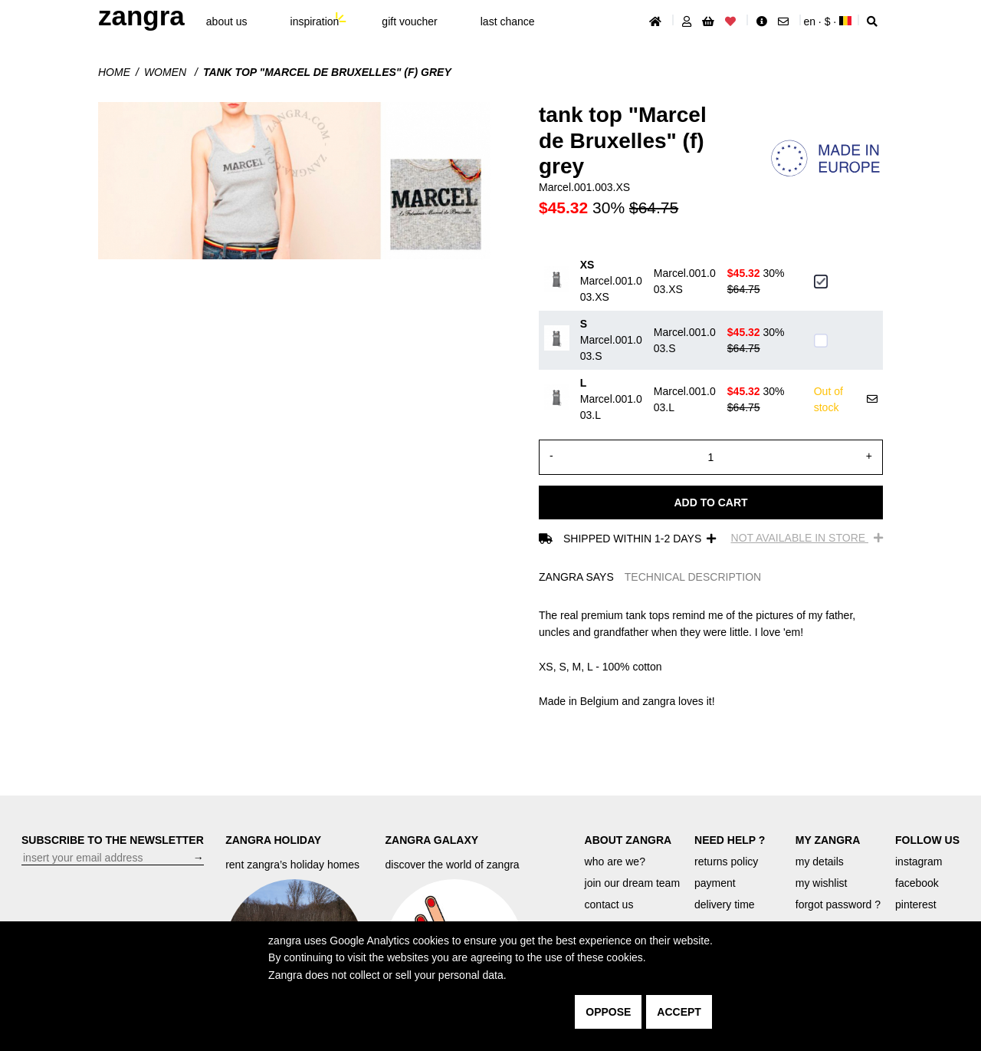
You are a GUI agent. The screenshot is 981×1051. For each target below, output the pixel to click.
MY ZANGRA (828, 840)
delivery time (724, 904)
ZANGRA (141, 16)
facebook (917, 883)
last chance (508, 21)
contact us (609, 904)
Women (166, 72)
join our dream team (633, 883)
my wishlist (822, 883)
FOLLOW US (927, 840)
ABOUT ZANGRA (628, 840)
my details (820, 861)
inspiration (315, 21)
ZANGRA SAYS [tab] (576, 577)
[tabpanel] (711, 658)
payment (715, 883)
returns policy (726, 861)
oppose (608, 1012)
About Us (227, 21)
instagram (918, 861)
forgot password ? (838, 904)
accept (679, 1012)
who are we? (615, 861)
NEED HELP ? (729, 840)
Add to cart (710, 502)
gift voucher (409, 21)
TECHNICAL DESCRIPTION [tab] (693, 577)
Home (114, 72)
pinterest (916, 904)
